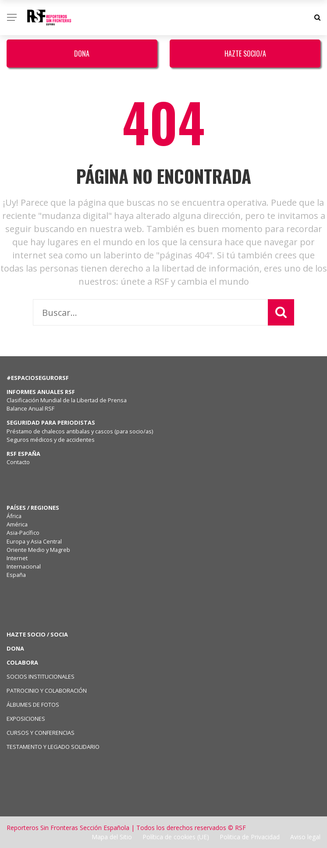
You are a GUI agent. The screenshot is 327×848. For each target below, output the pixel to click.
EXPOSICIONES (26, 719)
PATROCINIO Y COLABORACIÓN (47, 690)
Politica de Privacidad (250, 837)
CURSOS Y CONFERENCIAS (41, 733)
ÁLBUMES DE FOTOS (33, 704)
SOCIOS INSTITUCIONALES (41, 676)
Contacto (18, 462)
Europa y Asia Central (34, 541)
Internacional (24, 566)
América (17, 524)
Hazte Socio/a (245, 53)
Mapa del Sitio (112, 837)
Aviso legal (305, 837)
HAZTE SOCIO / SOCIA (37, 634)
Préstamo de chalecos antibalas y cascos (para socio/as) (80, 431)
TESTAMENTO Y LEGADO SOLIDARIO (53, 747)
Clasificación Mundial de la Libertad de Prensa (67, 400)
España (16, 575)
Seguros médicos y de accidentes (52, 440)
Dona (81, 53)
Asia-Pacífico (23, 533)
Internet (17, 558)
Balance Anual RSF (30, 408)
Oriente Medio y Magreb (38, 550)
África (14, 516)
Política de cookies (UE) (175, 837)
